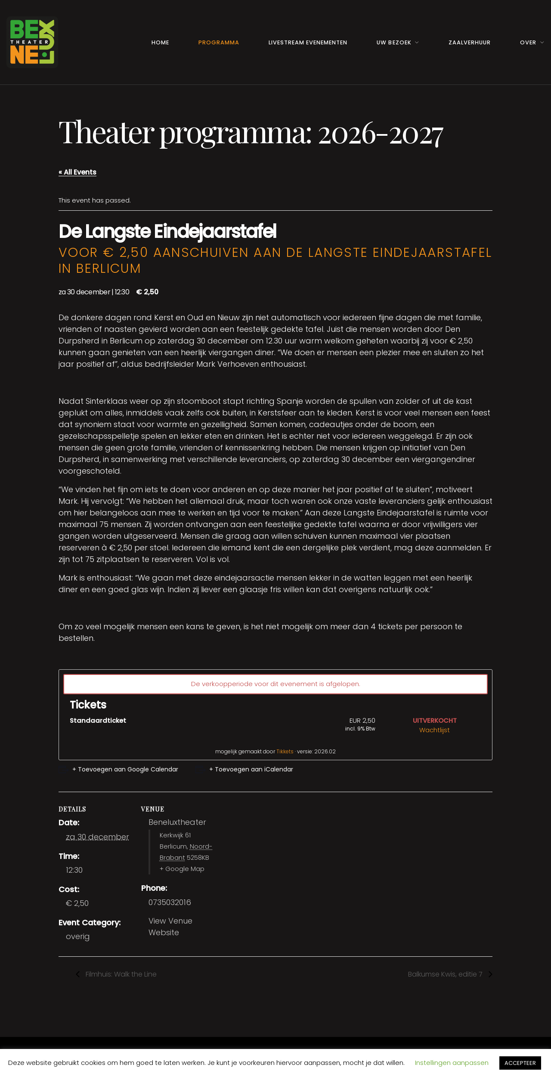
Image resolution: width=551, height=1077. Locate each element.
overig (78, 936)
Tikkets (285, 751)
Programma (218, 42)
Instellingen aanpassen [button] (452, 1062)
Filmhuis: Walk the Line (120, 974)
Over (528, 42)
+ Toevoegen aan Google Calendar (125, 769)
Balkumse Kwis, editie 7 (446, 974)
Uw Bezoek (394, 42)
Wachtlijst (434, 729)
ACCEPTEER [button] (520, 1063)
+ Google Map (182, 869)
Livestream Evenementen (308, 42)
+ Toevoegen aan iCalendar (251, 769)
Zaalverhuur (470, 42)
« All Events (77, 172)
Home (160, 42)
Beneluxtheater (177, 822)
